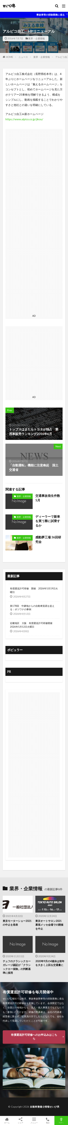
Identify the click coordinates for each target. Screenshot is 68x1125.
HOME (9, 57)
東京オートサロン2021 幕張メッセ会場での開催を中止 (49, 924)
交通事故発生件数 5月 (49, 498)
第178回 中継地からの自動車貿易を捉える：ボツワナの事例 (32, 607)
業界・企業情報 (36, 38)
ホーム (7, 1120)
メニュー (34, 1120)
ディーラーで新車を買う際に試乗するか (47, 521)
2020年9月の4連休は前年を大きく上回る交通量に (49, 963)
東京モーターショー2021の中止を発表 (17, 922)
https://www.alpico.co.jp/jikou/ (24, 119)
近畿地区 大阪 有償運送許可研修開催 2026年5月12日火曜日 (32, 625)
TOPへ (61, 1120)
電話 (47, 1120)
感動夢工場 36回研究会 (48, 539)
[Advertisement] (34, 221)
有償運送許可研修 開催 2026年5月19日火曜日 (34, 590)
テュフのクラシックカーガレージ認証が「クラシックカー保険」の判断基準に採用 (17, 967)
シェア (20, 1120)
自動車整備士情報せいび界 (44, 1106)
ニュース (23, 57)
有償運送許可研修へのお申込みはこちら (34, 1036)
